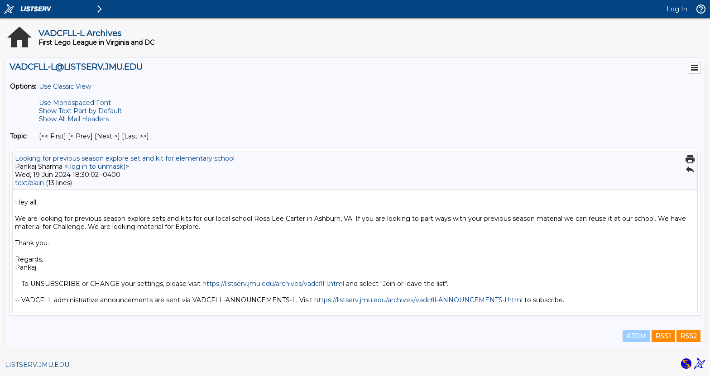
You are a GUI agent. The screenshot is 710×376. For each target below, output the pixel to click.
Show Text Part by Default (80, 111)
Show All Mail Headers (74, 119)
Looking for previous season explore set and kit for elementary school (125, 158)
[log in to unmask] (96, 166)
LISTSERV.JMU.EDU (37, 365)
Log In (677, 9)
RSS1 (663, 336)
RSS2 (688, 336)
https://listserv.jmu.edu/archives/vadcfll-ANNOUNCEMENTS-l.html (418, 300)
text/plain (29, 183)
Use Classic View (65, 86)
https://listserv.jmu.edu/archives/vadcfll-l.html (273, 284)
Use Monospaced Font (75, 103)
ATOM (636, 336)
